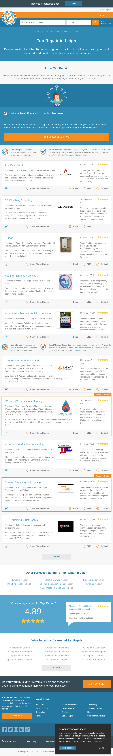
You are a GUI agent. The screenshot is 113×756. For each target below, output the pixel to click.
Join (73, 4)
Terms (38, 716)
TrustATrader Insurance (55, 742)
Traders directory (94, 708)
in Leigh (19, 580)
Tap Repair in (19, 648)
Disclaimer (66, 712)
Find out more (81, 155)
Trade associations (70, 705)
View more (56, 557)
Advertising (92, 705)
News (89, 712)
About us (40, 705)
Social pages (67, 716)
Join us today (97, 683)
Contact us (40, 712)
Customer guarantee (96, 716)
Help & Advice (68, 708)
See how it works (17, 716)
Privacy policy (42, 708)
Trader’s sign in (105, 10)
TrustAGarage (32, 742)
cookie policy (78, 741)
